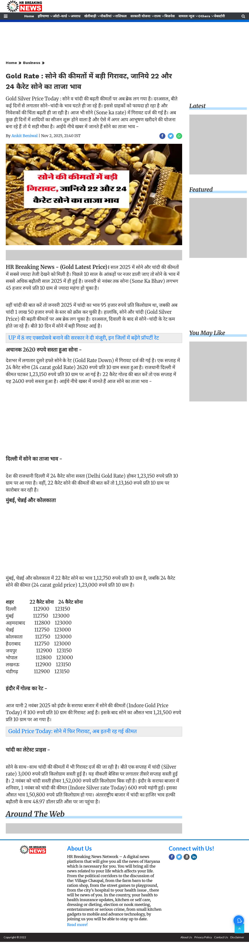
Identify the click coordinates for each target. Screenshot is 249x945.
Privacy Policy (203, 937)
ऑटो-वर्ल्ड (59, 16)
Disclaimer (237, 937)
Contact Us (221, 937)
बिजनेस (170, 16)
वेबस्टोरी (219, 16)
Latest (197, 106)
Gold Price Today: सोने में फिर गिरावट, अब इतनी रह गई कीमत (72, 731)
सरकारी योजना (141, 16)
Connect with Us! (191, 848)
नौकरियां (105, 16)
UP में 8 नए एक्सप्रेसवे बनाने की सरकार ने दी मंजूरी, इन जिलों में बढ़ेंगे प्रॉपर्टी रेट (83, 337)
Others (205, 16)
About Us (79, 848)
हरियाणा (43, 16)
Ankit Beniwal (25, 135)
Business (31, 62)
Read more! (77, 924)
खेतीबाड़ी (90, 16)
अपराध (75, 16)
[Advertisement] (93, 421)
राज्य (157, 16)
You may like (207, 333)
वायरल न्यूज (187, 16)
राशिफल (121, 16)
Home (29, 16)
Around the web (35, 814)
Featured (201, 189)
